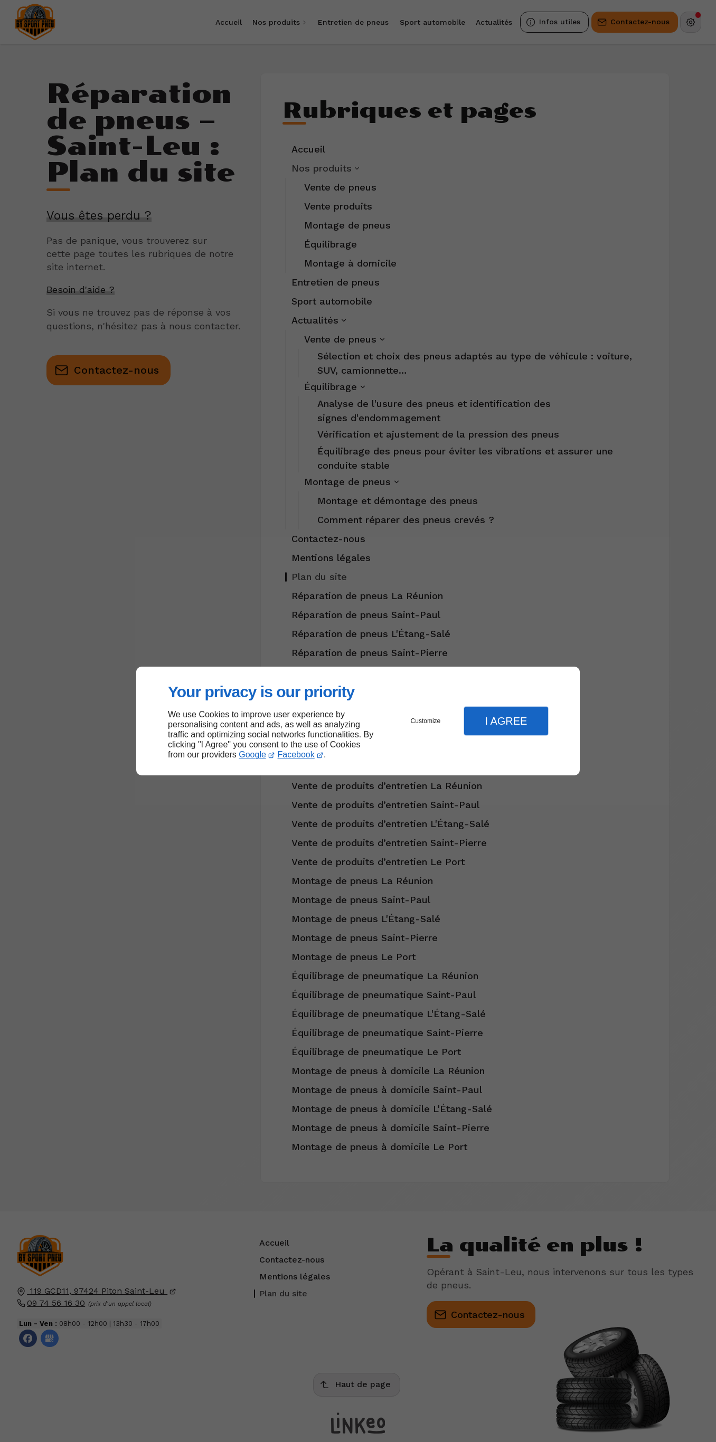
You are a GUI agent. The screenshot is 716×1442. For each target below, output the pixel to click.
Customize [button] (426, 721)
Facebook (296, 754)
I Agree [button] (506, 721)
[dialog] (358, 721)
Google (252, 754)
